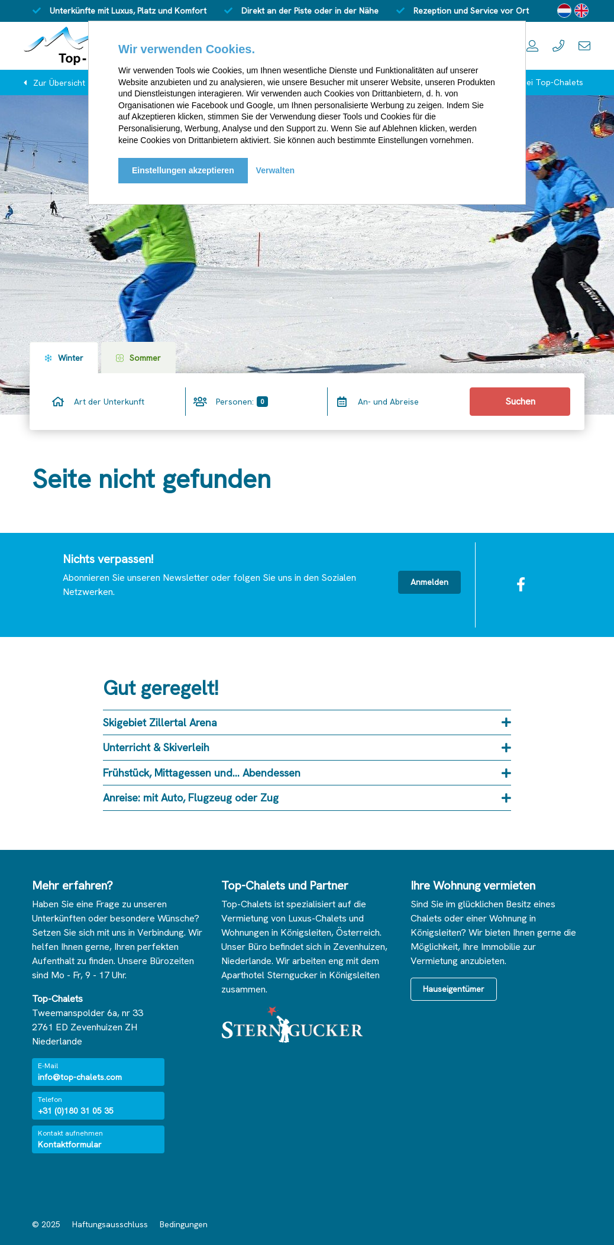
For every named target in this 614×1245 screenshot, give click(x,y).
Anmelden (429, 582)
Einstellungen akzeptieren (183, 170)
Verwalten (275, 170)
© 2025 (46, 1224)
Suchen (520, 401)
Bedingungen (184, 1224)
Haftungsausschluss (110, 1224)
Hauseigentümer (453, 989)
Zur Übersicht (59, 82)
